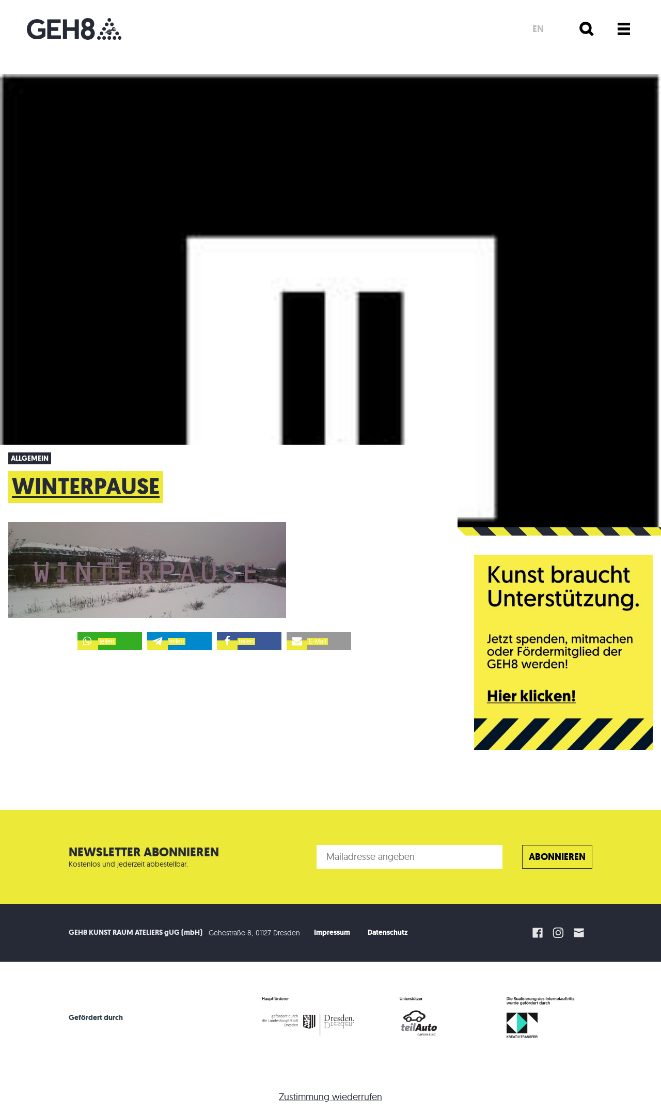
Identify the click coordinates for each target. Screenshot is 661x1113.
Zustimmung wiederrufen (330, 1097)
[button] (109, 641)
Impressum (332, 932)
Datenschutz (388, 932)
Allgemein (30, 458)
